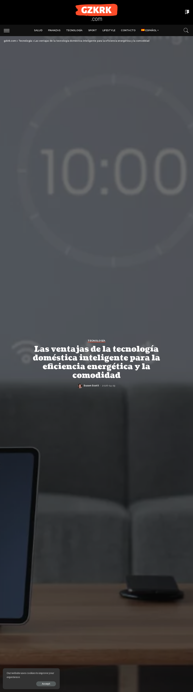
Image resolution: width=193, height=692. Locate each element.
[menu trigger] (8, 30)
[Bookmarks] (186, 12)
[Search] (186, 30)
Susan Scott (91, 385)
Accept (46, 683)
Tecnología (96, 340)
